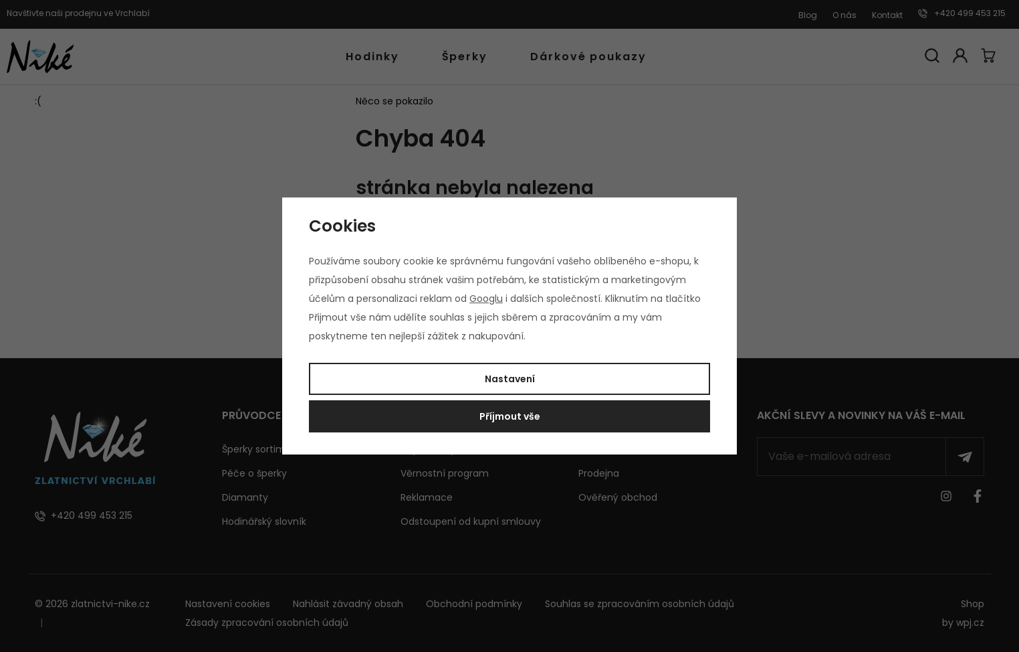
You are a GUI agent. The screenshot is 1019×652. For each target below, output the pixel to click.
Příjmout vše (509, 416)
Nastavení (510, 379)
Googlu (486, 298)
